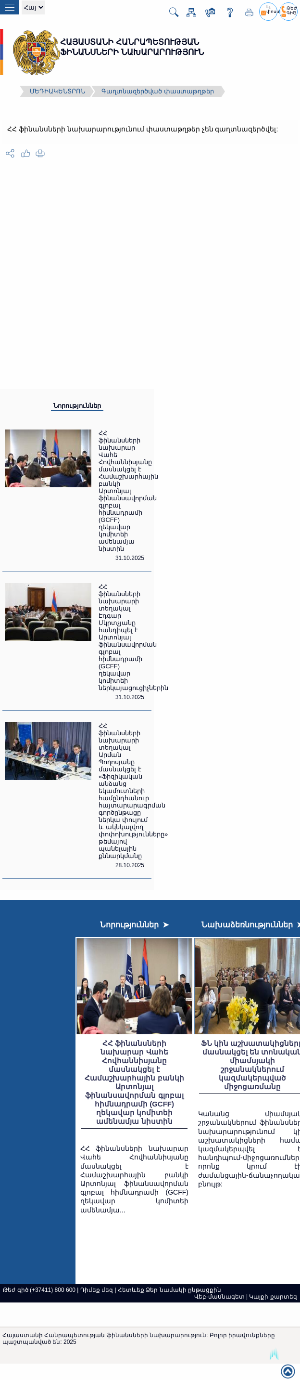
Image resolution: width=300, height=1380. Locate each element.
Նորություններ (77, 405)
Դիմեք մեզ (96, 1290)
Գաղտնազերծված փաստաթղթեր (157, 91)
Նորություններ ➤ (134, 925)
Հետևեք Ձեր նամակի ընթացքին (169, 1290)
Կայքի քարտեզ (273, 1296)
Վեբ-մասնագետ (219, 1296)
